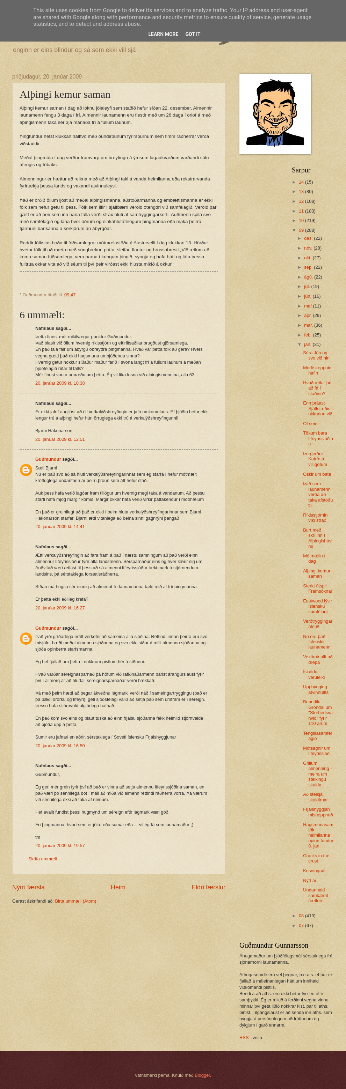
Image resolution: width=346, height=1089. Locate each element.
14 (302, 182)
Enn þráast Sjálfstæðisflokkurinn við (317, 408)
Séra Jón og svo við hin (316, 355)
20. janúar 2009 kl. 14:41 (60, 526)
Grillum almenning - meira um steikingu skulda (317, 774)
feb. (308, 335)
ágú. (309, 277)
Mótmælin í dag (314, 558)
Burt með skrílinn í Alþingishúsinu (317, 538)
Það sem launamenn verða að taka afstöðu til (318, 494)
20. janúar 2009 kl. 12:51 (60, 439)
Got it (192, 34)
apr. (308, 315)
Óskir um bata (317, 474)
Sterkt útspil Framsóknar (317, 588)
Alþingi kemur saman (316, 573)
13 (302, 191)
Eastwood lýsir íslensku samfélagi (317, 606)
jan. (308, 344)
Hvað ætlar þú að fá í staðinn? (317, 388)
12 (302, 201)
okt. (308, 257)
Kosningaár (314, 870)
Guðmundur (48, 459)
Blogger (202, 1075)
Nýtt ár (309, 880)
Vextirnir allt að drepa (317, 659)
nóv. (308, 248)
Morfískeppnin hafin (317, 370)
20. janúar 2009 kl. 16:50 (60, 745)
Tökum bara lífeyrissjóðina (318, 438)
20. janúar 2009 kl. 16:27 (60, 607)
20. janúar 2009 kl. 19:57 (60, 845)
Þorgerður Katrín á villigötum (315, 459)
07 (302, 925)
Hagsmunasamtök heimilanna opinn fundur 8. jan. (318, 835)
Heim (118, 887)
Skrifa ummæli (42, 858)
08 (302, 915)
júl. (307, 286)
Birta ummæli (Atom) (75, 901)
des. (309, 238)
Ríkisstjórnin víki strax (315, 517)
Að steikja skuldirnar (315, 797)
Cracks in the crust (316, 858)
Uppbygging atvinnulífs (316, 689)
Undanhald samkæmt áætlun (315, 895)
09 (302, 230)
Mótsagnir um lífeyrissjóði (317, 751)
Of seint (310, 423)
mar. (309, 325)
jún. (308, 296)
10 (302, 220)
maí (308, 306)
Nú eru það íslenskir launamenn (317, 642)
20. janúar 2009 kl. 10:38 (60, 383)
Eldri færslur (208, 887)
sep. (309, 267)
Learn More (163, 34)
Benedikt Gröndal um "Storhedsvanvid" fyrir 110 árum (318, 712)
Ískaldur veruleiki (314, 674)
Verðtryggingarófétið (317, 623)
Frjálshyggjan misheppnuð (318, 812)
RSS (243, 1037)
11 (302, 211)
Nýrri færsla (28, 887)
